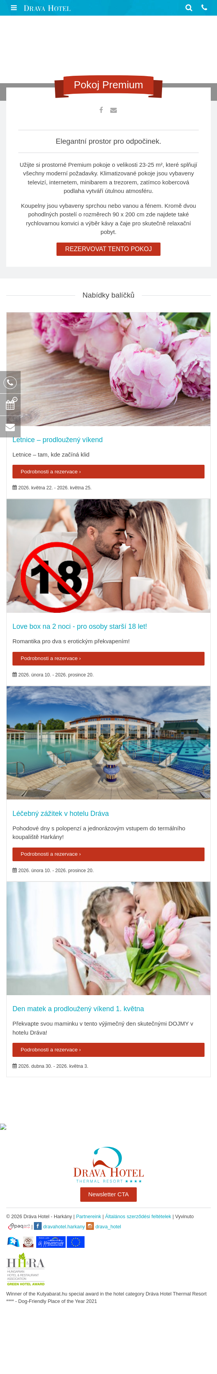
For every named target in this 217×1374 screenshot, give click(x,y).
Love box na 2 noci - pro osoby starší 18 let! (79, 626)
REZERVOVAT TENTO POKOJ (108, 249)
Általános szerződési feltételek (138, 1216)
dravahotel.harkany (59, 1226)
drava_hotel (103, 1226)
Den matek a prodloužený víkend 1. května (78, 1009)
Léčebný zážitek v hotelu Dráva (60, 813)
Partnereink (88, 1216)
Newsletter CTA (108, 1194)
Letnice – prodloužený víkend (57, 440)
